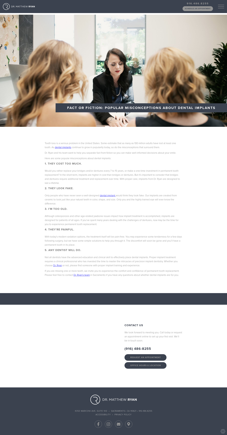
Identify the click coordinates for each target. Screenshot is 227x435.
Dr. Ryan (57, 265)
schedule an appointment (198, 8)
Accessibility (103, 414)
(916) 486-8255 (138, 348)
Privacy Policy (123, 414)
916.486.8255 (198, 3)
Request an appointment (145, 357)
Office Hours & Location (145, 365)
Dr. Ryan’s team (82, 275)
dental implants (63, 147)
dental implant (108, 195)
